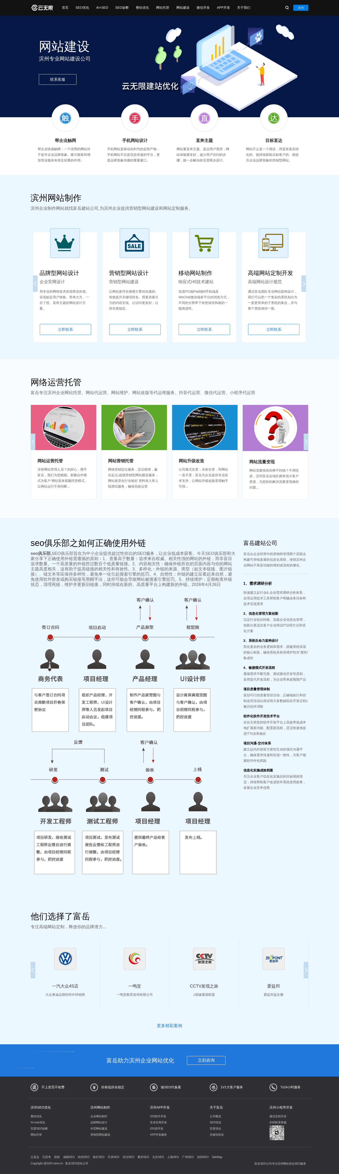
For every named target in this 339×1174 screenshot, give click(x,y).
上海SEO (173, 1157)
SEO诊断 (122, 7)
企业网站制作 (98, 1116)
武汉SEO (128, 1157)
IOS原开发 (156, 1128)
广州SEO (188, 1157)
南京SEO (98, 1157)
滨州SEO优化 (41, 1107)
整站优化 (142, 7)
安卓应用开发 (158, 1122)
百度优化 (215, 1128)
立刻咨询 (206, 1060)
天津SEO (113, 1157)
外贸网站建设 (98, 1128)
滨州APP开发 (160, 1107)
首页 (65, 7)
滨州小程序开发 (281, 1107)
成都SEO (69, 1157)
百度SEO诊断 (39, 1128)
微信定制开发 (278, 1116)
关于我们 (243, 7)
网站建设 (183, 7)
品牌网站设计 (98, 1122)
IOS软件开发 (158, 1116)
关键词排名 (217, 1134)
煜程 (57, 1157)
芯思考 (46, 1157)
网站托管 (162, 7)
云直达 (35, 1157)
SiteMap (217, 1157)
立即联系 (65, 329)
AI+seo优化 (38, 1122)
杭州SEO (83, 1157)
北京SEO (158, 1157)
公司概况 (215, 1116)
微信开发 (203, 7)
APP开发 (223, 7)
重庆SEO (143, 1157)
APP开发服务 (158, 1134)
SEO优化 (82, 7)
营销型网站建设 (100, 1134)
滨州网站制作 (100, 1107)
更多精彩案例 (169, 1025)
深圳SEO (203, 1157)
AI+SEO (102, 7)
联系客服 (57, 79)
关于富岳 (216, 1107)
